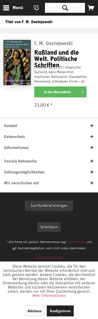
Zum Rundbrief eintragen (49, 206)
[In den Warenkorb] (60, 91)
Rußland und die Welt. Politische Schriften (56, 56)
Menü (9, 7)
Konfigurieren (60, 311)
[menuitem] (13, 8)
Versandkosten (76, 241)
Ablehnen (34, 311)
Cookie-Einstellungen (49, 257)
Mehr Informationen (49, 295)
